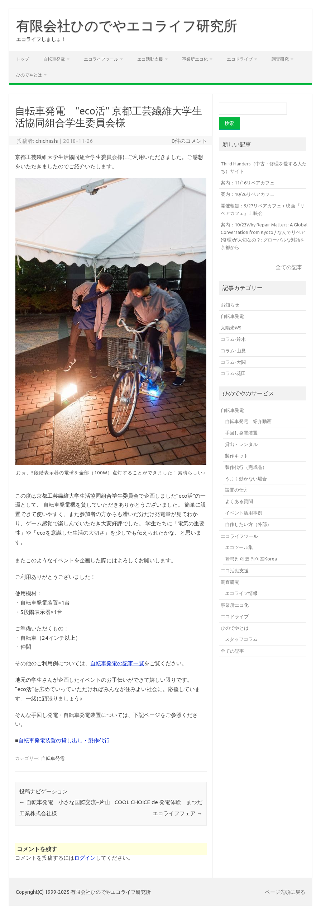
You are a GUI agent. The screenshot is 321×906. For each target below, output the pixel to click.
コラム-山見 (233, 350)
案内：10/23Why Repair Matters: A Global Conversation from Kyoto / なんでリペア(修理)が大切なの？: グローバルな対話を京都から (264, 236)
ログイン (85, 858)
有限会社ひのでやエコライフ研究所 (126, 25)
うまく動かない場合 (246, 478)
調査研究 (280, 59)
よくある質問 (239, 501)
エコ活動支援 (150, 59)
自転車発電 (54, 59)
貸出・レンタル (241, 444)
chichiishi (46, 141)
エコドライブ (240, 59)
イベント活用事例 (243, 512)
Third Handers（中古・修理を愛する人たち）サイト (264, 167)
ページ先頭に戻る (285, 892)
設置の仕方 (236, 489)
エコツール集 (239, 547)
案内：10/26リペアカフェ (247, 194)
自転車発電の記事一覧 (117, 663)
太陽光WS (231, 327)
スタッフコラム (241, 639)
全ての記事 (289, 267)
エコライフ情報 (241, 593)
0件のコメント (189, 141)
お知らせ (230, 304)
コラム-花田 (233, 373)
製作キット (236, 455)
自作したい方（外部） (248, 524)
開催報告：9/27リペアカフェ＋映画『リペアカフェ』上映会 (263, 209)
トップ (22, 59)
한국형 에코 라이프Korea (251, 558)
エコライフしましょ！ (41, 39)
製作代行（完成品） (246, 467)
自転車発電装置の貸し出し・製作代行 (64, 740)
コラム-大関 (233, 362)
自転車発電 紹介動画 (248, 421)
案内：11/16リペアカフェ (247, 182)
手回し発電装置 (241, 432)
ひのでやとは (29, 74)
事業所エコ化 (195, 59)
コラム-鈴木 (233, 339)
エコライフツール (101, 59)
